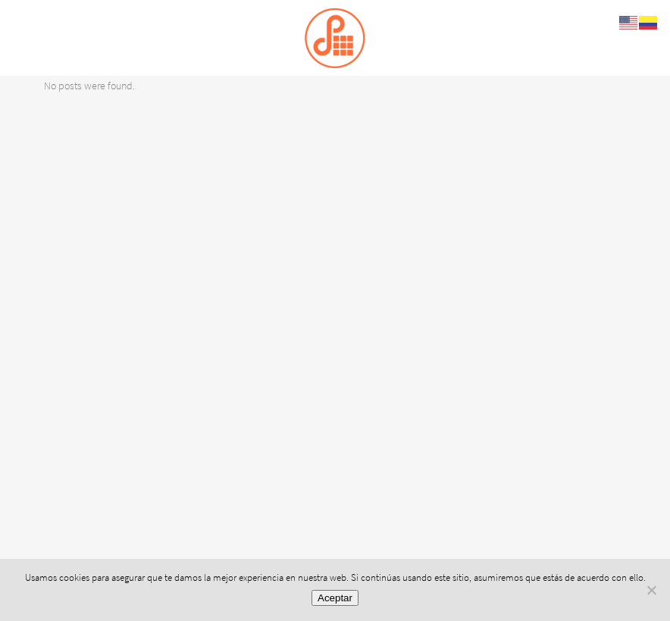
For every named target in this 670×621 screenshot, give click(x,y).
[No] (651, 590)
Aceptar (335, 598)
